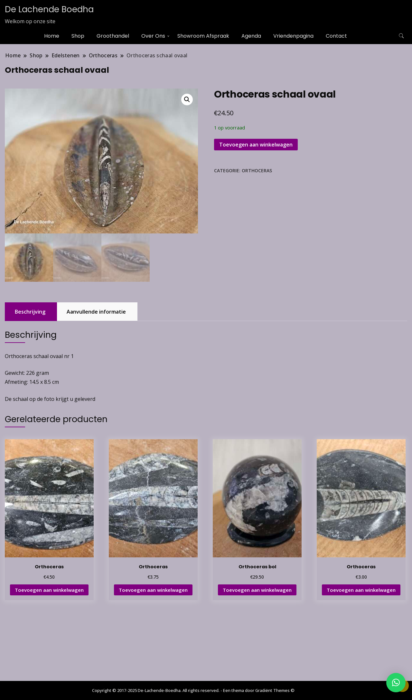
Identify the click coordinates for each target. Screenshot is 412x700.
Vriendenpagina (293, 36)
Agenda (251, 36)
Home (51, 36)
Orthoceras (257, 170)
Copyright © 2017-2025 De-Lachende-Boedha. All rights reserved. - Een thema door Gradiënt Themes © (193, 690)
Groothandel (113, 36)
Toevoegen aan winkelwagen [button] (49, 590)
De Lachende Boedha (49, 9)
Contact (336, 36)
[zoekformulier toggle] (401, 36)
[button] (187, 99)
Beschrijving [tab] (30, 311)
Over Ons (153, 36)
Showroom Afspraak (203, 36)
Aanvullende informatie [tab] (96, 311)
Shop (77, 36)
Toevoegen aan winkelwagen (256, 144)
